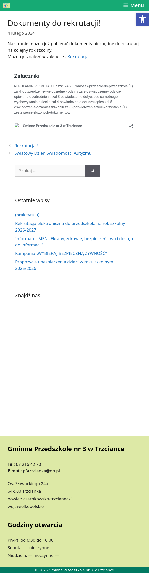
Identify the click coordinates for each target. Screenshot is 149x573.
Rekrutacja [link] (78, 56)
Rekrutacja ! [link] (26, 145)
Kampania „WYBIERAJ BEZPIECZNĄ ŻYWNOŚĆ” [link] (61, 253)
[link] (142, 19)
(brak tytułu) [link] (27, 215)
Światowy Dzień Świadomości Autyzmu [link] (53, 153)
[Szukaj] (92, 171)
